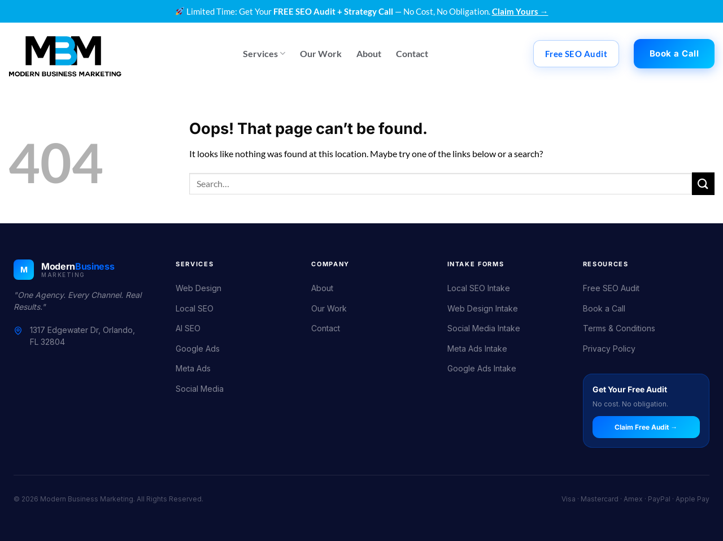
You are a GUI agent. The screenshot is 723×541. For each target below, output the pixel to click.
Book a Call (604, 308)
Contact (412, 53)
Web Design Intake (482, 308)
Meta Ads (193, 368)
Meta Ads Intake (477, 348)
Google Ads (198, 348)
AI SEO (188, 328)
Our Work (321, 53)
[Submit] (703, 183)
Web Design (198, 288)
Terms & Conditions (619, 328)
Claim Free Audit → (646, 427)
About (368, 53)
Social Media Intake (483, 328)
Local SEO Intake (478, 288)
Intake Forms (475, 264)
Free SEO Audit (611, 288)
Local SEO (195, 308)
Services (264, 53)
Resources (606, 264)
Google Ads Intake (481, 368)
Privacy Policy (609, 348)
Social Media (200, 388)
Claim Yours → (520, 11)
